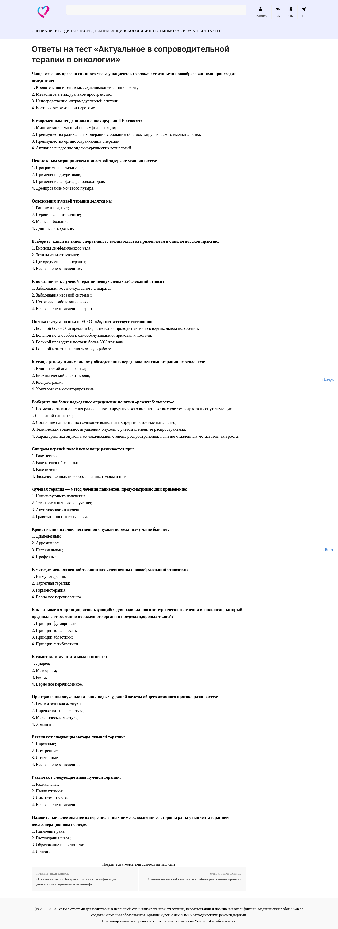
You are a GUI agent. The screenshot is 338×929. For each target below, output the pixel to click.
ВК (277, 12)
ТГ (303, 12)
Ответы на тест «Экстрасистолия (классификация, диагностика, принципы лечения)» (76, 878)
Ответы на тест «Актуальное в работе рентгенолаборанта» (194, 876)
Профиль (260, 12)
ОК (290, 12)
